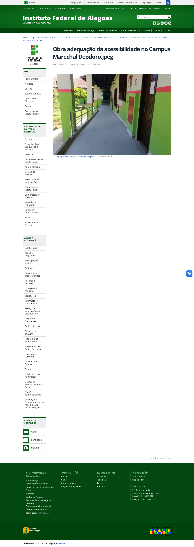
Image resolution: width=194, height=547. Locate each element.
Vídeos (34, 431)
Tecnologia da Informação (38, 513)
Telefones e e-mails (141, 490)
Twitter (166, 23)
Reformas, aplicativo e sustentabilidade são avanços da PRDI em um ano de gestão (93, 38)
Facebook (154, 23)
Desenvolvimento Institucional (40, 487)
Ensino (29, 490)
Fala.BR (157, 30)
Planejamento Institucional (38, 506)
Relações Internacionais (37, 509)
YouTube (158, 23)
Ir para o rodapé (77, 8)
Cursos (64, 476)
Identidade (36, 439)
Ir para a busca (62, 8)
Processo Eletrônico (129, 30)
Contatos (167, 30)
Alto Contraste (129, 8)
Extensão (30, 493)
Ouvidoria (146, 30)
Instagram (162, 23)
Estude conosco (68, 483)
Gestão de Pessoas (34, 497)
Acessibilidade (112, 8)
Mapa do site (145, 8)
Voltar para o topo (162, 458)
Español (157, 8)
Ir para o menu (46, 8)
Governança (68, 30)
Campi (64, 480)
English (166, 8)
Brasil (32, 2)
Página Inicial (42, 38)
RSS (169, 23)
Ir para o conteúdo (31, 8)
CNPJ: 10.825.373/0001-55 (143, 499)
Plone (62, 543)
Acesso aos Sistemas (108, 30)
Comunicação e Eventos (37, 483)
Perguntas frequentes (71, 486)
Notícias (53, 38)
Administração (32, 480)
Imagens (35, 447)
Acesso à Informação (86, 30)
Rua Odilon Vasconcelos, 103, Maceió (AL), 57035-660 (145, 494)
